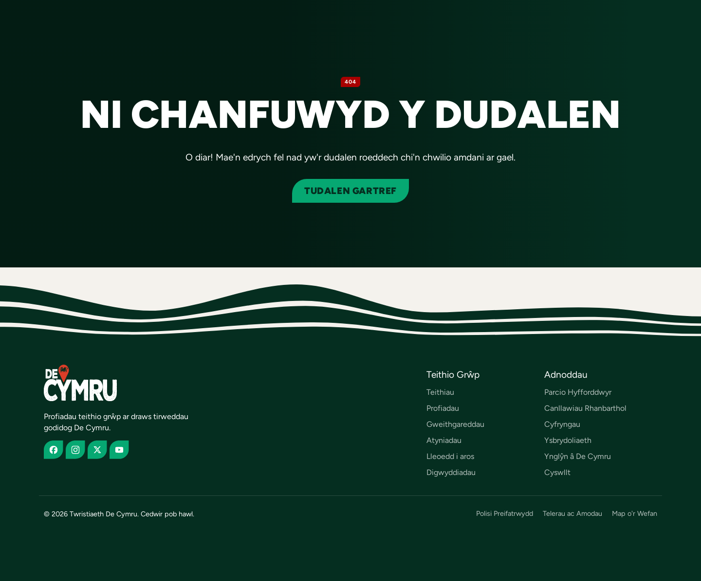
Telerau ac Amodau (572, 514)
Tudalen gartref (350, 190)
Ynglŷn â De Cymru (577, 456)
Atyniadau (443, 440)
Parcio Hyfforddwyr (577, 392)
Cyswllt (557, 472)
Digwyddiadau (451, 472)
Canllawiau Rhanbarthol (585, 408)
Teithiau (440, 392)
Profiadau (442, 408)
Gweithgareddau (455, 424)
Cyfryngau (562, 424)
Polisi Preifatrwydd (504, 514)
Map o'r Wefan (634, 514)
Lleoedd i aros (450, 456)
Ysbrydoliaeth (567, 440)
